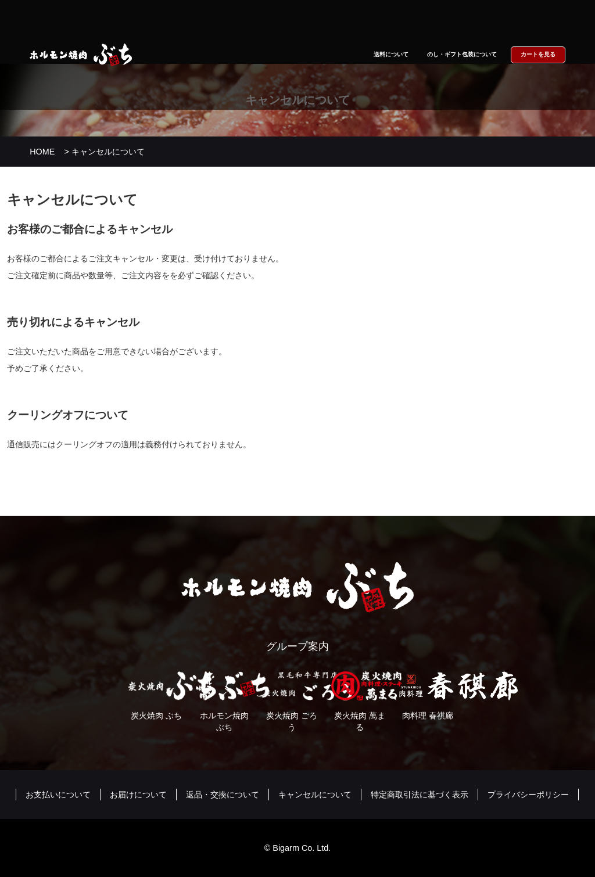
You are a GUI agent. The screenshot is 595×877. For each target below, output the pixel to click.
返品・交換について (222, 794)
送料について (391, 54)
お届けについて (138, 794)
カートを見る (538, 54)
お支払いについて (58, 794)
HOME (42, 151)
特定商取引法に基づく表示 (419, 794)
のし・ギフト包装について (462, 54)
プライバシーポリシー (528, 794)
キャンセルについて (315, 794)
